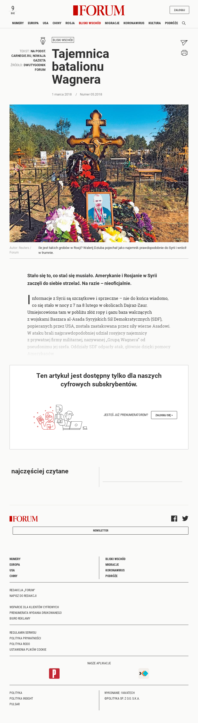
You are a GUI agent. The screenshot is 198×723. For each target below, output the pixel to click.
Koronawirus (133, 23)
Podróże (171, 23)
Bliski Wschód (90, 23)
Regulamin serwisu (23, 632)
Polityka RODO (20, 644)
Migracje (112, 23)
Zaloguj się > (164, 415)
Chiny (57, 23)
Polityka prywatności (25, 638)
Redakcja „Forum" (22, 590)
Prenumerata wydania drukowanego (36, 613)
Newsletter (100, 530)
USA (45, 23)
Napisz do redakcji (23, 596)
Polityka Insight (21, 698)
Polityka (16, 693)
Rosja (70, 23)
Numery (18, 23)
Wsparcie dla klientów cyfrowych (34, 607)
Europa (33, 23)
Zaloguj (179, 10)
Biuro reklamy (20, 618)
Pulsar (15, 704)
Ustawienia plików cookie (28, 649)
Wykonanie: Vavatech (119, 693)
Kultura (154, 23)
